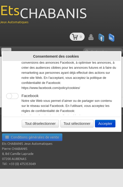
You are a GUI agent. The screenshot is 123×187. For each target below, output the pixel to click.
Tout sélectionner (77, 124)
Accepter (105, 124)
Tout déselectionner (40, 124)
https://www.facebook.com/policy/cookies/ (50, 88)
